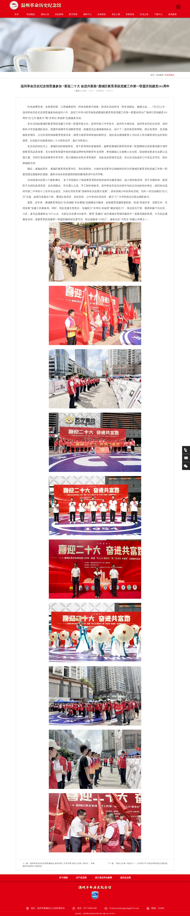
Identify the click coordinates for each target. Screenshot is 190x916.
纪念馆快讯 (169, 75)
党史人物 (116, 14)
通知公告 (45, 14)
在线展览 (101, 14)
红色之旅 (144, 14)
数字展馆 (73, 14)
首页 (17, 14)
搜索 (178, 7)
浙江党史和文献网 (103, 877)
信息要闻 (59, 14)
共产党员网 (81, 877)
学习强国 (63, 877)
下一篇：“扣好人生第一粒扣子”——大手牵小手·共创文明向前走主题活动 (137, 863)
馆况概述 (31, 14)
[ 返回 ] (77, 91)
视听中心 (87, 14)
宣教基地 (130, 14)
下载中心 (158, 14)
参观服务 (172, 14)
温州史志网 (125, 877)
